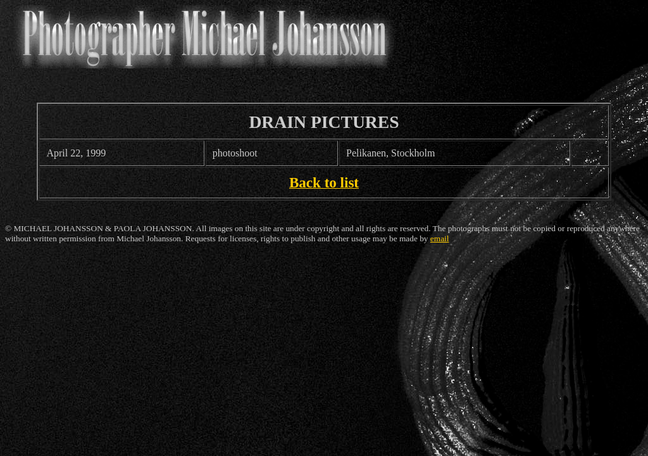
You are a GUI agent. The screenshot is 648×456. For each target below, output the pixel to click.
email (439, 238)
